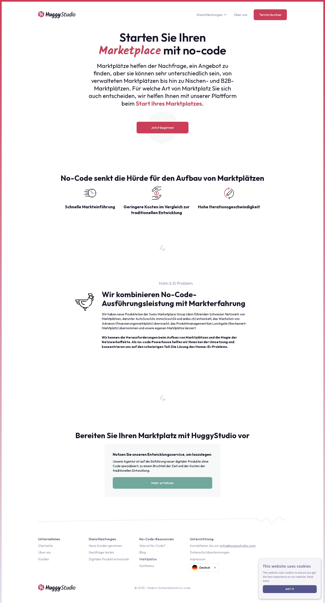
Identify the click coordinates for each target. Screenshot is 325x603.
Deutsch (201, 567)
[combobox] (204, 567)
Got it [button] (289, 589)
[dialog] (290, 579)
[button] (212, 14)
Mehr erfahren (162, 483)
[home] (56, 14)
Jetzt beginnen (162, 127)
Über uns (240, 15)
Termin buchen (270, 15)
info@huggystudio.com (238, 546)
